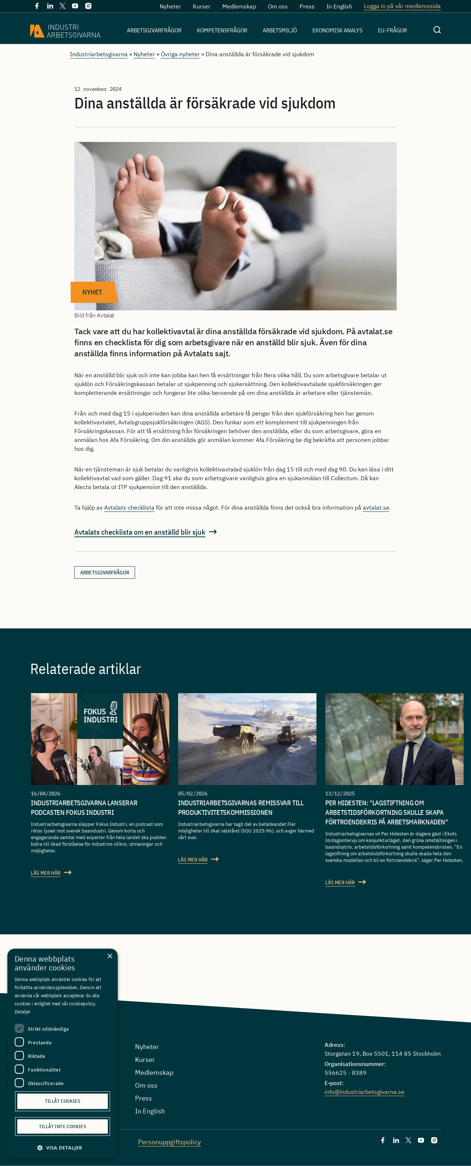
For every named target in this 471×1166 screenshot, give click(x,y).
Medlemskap (239, 6)
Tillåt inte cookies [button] (62, 1126)
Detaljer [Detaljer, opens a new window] (22, 1012)
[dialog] (62, 1054)
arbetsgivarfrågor (104, 572)
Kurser (201, 6)
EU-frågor (392, 30)
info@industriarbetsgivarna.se (364, 1091)
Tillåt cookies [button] (63, 1101)
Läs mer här (45, 873)
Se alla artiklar (397, 673)
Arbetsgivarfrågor (154, 30)
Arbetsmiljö (280, 30)
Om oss (278, 6)
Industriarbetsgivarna (99, 54)
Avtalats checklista (129, 507)
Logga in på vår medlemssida (402, 6)
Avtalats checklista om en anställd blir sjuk (139, 532)
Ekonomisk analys (337, 30)
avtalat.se (376, 507)
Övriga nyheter (180, 54)
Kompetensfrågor (222, 30)
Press (307, 6)
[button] (62, 1148)
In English (339, 6)
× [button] (109, 956)
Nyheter (170, 6)
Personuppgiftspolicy (169, 1142)
